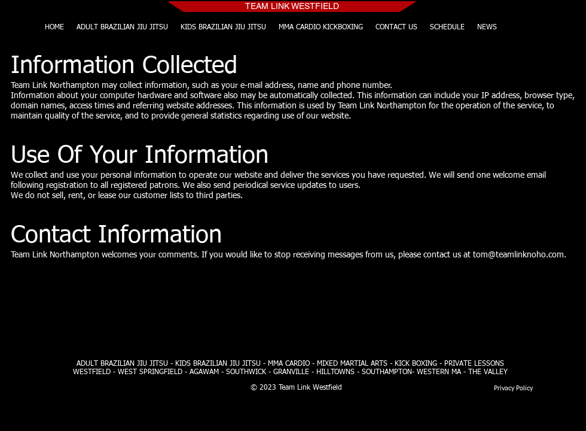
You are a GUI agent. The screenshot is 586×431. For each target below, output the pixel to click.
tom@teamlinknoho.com (518, 255)
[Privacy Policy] (513, 388)
